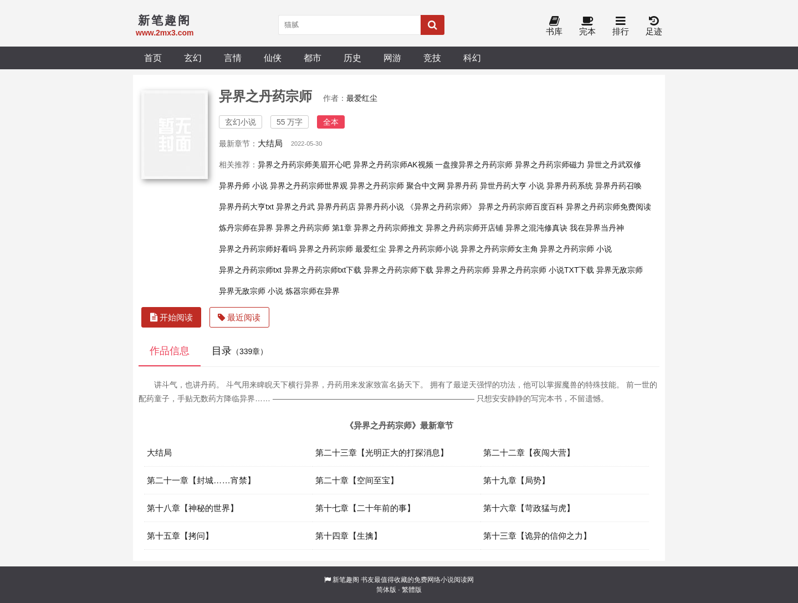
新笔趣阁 (345, 580)
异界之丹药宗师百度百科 (521, 206)
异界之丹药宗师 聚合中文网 (397, 185)
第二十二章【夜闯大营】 (529, 452)
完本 (587, 26)
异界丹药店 (336, 206)
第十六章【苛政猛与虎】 (529, 508)
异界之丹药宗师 (463, 269)
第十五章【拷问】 (180, 535)
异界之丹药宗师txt (250, 269)
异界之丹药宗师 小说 (576, 248)
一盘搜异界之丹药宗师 (474, 164)
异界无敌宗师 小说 (251, 291)
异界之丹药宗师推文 (388, 227)
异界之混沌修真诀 (536, 227)
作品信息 (170, 350)
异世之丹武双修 (614, 164)
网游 (392, 58)
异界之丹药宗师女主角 (499, 248)
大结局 (270, 143)
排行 (620, 26)
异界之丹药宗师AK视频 (393, 164)
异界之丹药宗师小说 (423, 248)
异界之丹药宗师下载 (398, 269)
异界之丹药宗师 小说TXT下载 (543, 269)
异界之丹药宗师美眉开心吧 (304, 164)
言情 (233, 58)
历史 (352, 58)
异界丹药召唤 (618, 185)
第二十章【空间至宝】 (356, 480)
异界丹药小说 (380, 206)
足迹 (654, 26)
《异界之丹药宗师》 (441, 206)
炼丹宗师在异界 (246, 227)
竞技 (432, 58)
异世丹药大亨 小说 (512, 185)
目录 (240, 350)
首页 (153, 58)
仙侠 (273, 58)
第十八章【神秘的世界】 (192, 508)
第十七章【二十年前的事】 (365, 508)
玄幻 (193, 58)
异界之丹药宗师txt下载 (323, 269)
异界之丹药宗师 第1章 (313, 227)
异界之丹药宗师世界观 (308, 185)
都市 (312, 58)
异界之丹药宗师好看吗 (257, 248)
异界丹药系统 (569, 185)
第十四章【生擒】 (348, 535)
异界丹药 (462, 185)
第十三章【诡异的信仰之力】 (537, 535)
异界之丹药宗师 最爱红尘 (342, 248)
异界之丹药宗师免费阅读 (608, 206)
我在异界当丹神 (597, 227)
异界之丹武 (295, 206)
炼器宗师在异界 (312, 291)
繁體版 (412, 590)
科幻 (472, 58)
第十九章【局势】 (516, 480)
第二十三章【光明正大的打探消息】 (381, 452)
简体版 (386, 590)
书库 (554, 26)
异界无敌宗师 (619, 269)
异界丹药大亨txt (246, 206)
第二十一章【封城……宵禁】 (201, 480)
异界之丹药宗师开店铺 (464, 227)
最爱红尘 (361, 98)
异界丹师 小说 (243, 185)
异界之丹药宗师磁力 (550, 164)
